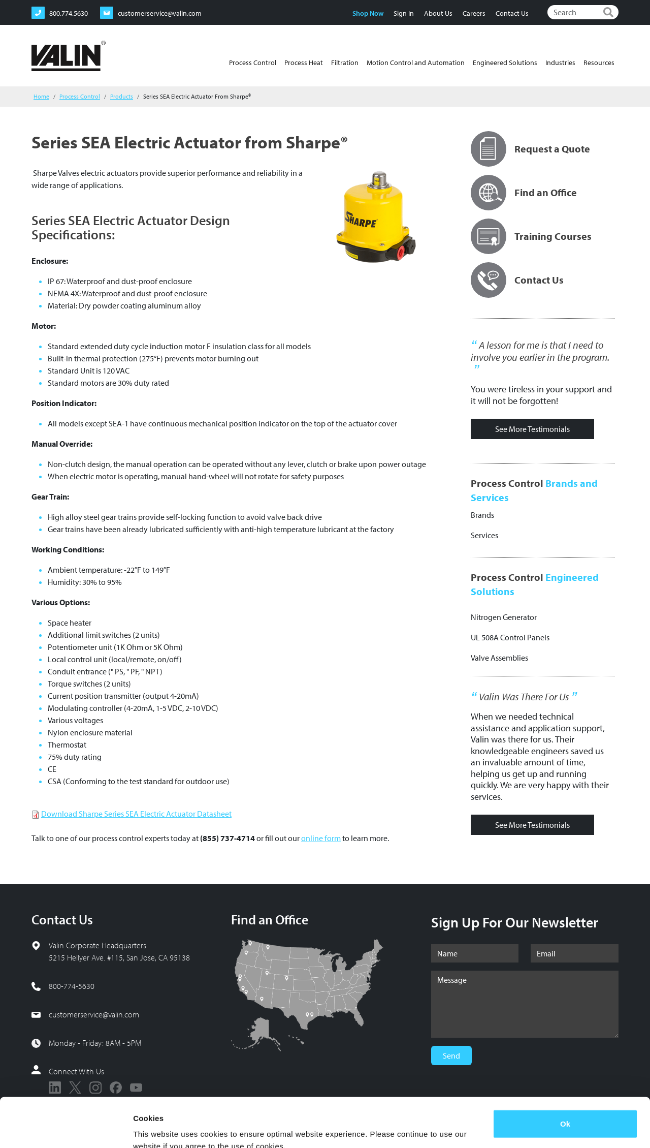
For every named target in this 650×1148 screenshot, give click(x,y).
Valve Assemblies (499, 658)
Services (484, 535)
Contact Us (512, 13)
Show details (156, 1128)
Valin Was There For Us (524, 697)
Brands (482, 515)
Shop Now (367, 13)
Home (41, 96)
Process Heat (303, 62)
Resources (598, 62)
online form (321, 838)
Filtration (345, 62)
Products (121, 96)
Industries (560, 62)
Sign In (404, 13)
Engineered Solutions (505, 62)
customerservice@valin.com (94, 1014)
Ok (565, 1077)
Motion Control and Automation (416, 62)
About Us (438, 13)
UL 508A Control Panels (510, 637)
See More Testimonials (532, 429)
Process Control (252, 62)
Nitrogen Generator (504, 617)
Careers (474, 13)
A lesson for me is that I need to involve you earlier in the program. (540, 351)
